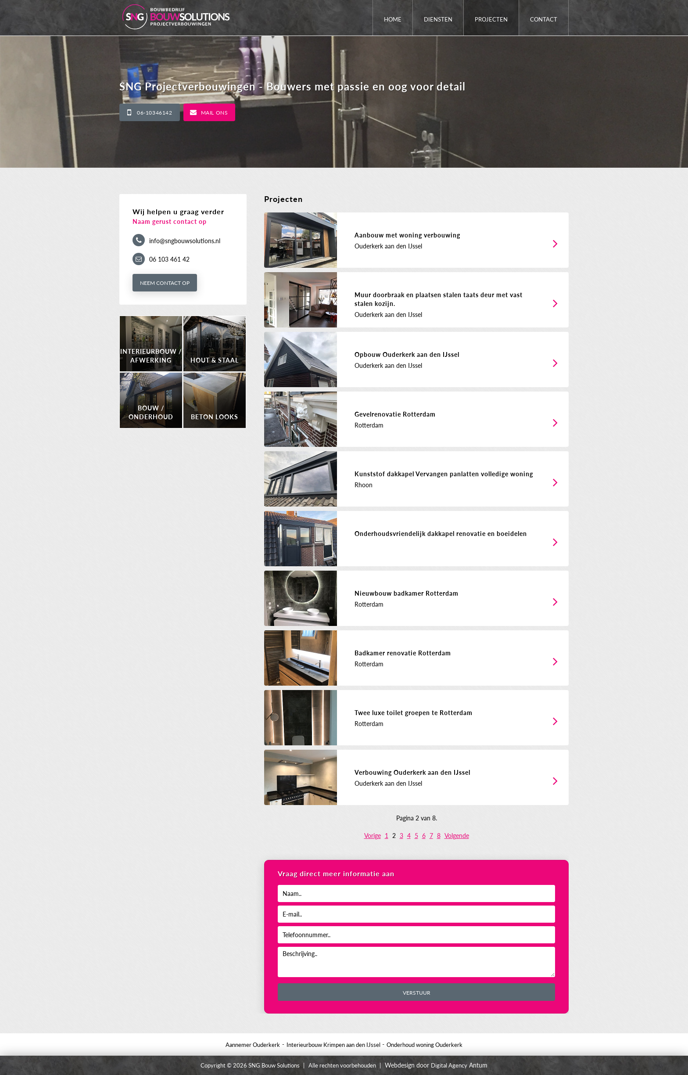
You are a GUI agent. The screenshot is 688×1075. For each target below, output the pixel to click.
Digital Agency (449, 1065)
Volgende (456, 835)
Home (392, 19)
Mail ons (214, 112)
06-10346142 (154, 112)
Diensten (438, 19)
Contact (543, 19)
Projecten (491, 19)
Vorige (372, 835)
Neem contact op (165, 283)
